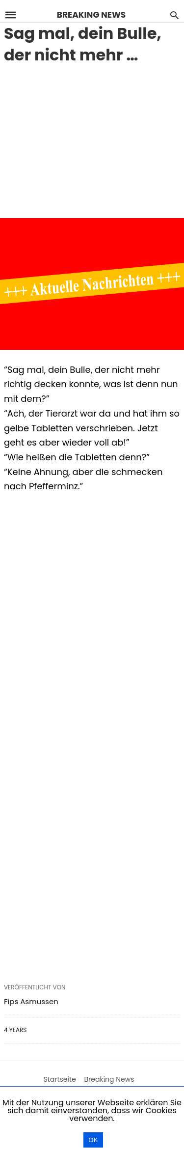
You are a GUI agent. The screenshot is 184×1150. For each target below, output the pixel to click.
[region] (92, 139)
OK (93, 1140)
